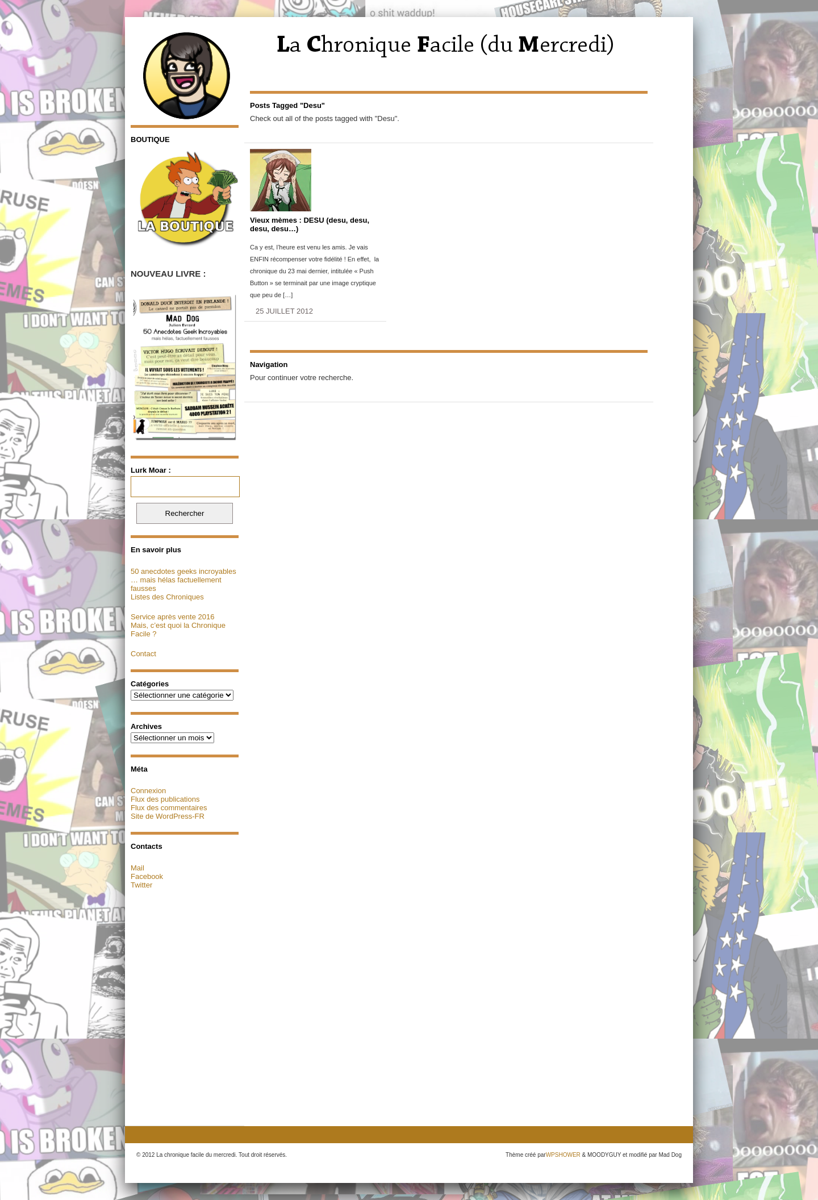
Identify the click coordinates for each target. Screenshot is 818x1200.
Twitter (141, 885)
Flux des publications (165, 799)
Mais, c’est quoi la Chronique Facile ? (178, 629)
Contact (143, 653)
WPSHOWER (563, 1155)
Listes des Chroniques (167, 597)
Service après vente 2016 (172, 616)
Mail (137, 868)
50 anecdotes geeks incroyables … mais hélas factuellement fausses (183, 580)
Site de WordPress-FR (167, 816)
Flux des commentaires (169, 807)
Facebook (147, 876)
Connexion (148, 790)
